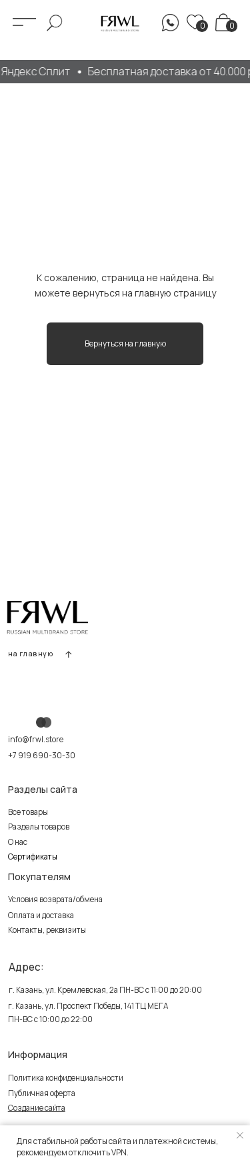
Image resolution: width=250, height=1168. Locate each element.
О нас (17, 842)
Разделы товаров (38, 827)
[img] (223, 22)
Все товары (28, 812)
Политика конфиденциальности (65, 1078)
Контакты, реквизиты (47, 930)
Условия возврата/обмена (55, 899)
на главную (31, 653)
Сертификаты (32, 857)
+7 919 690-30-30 (41, 755)
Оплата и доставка (41, 915)
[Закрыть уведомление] (240, 1135)
